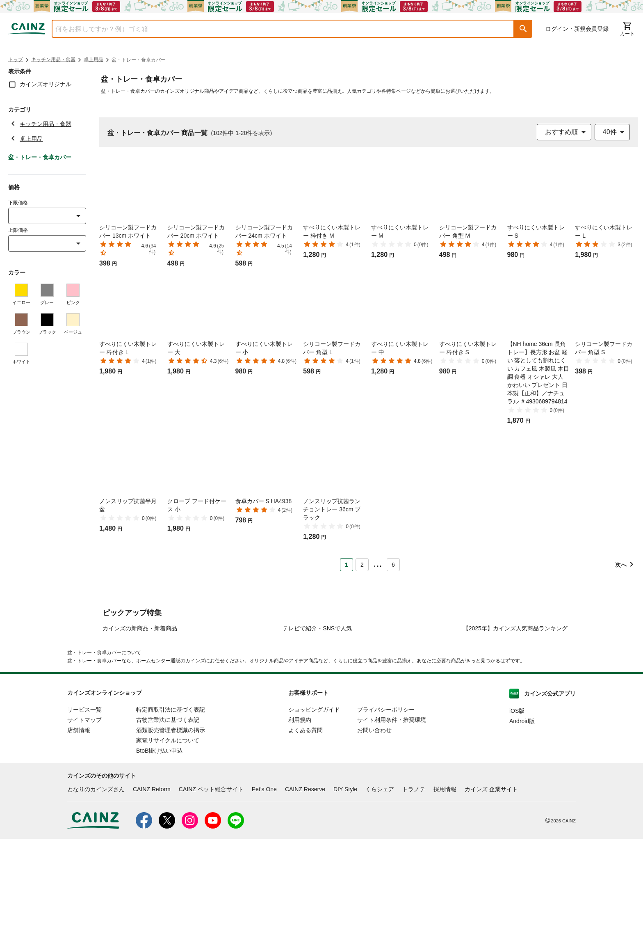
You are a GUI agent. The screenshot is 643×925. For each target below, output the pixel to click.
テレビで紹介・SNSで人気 (317, 714)
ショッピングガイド (314, 795)
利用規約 (299, 806)
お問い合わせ (374, 816)
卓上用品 (93, 59)
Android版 (522, 807)
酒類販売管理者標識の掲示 (170, 816)
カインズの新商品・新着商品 (140, 714)
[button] (523, 29)
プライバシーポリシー (386, 795)
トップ (15, 59)
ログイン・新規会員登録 (577, 28)
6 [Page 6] (393, 564)
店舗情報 (78, 816)
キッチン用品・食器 (53, 59)
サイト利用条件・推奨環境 (391, 806)
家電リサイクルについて (167, 826)
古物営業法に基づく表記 (167, 806)
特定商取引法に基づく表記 (170, 795)
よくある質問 (305, 816)
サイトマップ (84, 806)
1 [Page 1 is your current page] (346, 564)
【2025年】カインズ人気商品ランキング (515, 714)
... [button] (377, 563)
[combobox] (276, 28)
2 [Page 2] (362, 564)
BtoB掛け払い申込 (159, 836)
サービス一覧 (84, 795)
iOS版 (516, 797)
